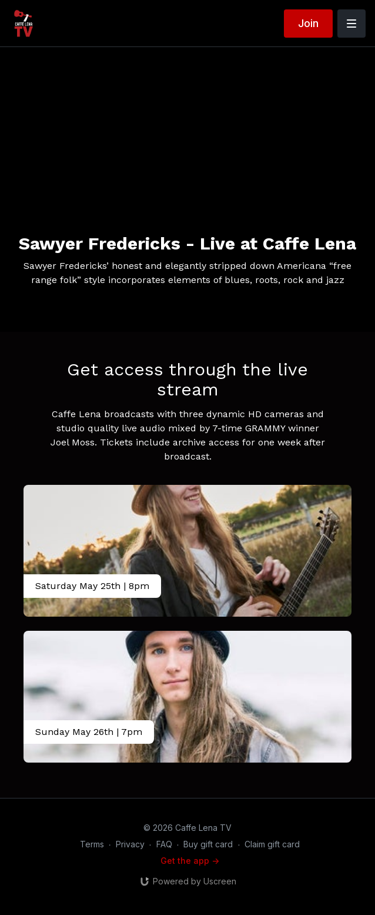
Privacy (130, 844)
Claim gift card (272, 844)
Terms (92, 844)
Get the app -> (189, 861)
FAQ (164, 844)
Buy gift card (208, 844)
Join (308, 23)
